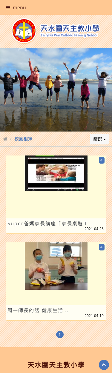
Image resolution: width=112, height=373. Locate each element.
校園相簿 (23, 130)
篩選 (99, 130)
